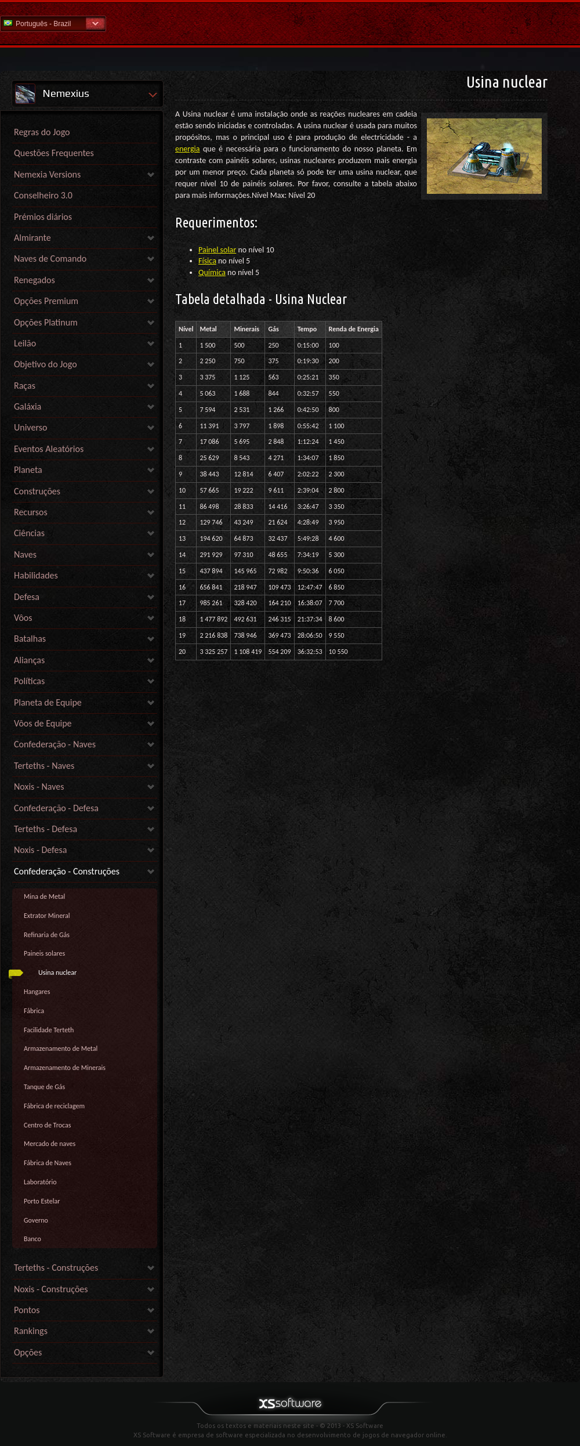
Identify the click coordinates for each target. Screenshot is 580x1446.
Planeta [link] (28, 469)
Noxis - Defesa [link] (40, 849)
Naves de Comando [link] (50, 258)
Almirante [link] (32, 237)
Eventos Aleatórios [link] (49, 448)
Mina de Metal (44, 896)
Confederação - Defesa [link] (56, 808)
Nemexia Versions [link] (47, 174)
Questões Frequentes (54, 152)
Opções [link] (28, 1352)
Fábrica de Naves (47, 1163)
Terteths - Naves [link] (44, 765)
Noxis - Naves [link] (39, 786)
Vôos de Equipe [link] (43, 723)
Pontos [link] (27, 1309)
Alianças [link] (29, 660)
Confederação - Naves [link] (55, 744)
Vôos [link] (23, 617)
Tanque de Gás (44, 1087)
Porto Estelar (42, 1201)
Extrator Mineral (47, 916)
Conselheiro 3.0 (43, 195)
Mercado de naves (49, 1144)
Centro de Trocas (47, 1125)
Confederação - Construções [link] (66, 871)
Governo (36, 1220)
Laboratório (40, 1182)
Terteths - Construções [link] (56, 1267)
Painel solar (217, 250)
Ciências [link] (29, 532)
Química (212, 272)
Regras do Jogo (42, 132)
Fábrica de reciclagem (54, 1106)
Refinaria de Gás (47, 935)
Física (207, 261)
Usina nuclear (57, 972)
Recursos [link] (31, 512)
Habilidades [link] (36, 575)
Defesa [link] (26, 596)
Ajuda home (290, 22)
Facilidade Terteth (49, 1030)
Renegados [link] (34, 279)
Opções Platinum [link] (46, 322)
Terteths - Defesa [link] (45, 828)
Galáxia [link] (27, 406)
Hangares (37, 992)
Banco (32, 1239)
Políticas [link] (29, 680)
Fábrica (34, 1011)
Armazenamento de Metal (60, 1048)
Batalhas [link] (30, 638)
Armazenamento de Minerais (65, 1068)
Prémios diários (43, 216)
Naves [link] (25, 554)
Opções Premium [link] (46, 300)
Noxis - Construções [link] (51, 1289)
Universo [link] (30, 427)
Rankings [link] (31, 1330)
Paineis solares (44, 953)
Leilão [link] (25, 343)
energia (187, 149)
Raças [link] (24, 385)
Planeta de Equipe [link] (48, 702)
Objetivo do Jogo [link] (45, 364)
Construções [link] (37, 491)
